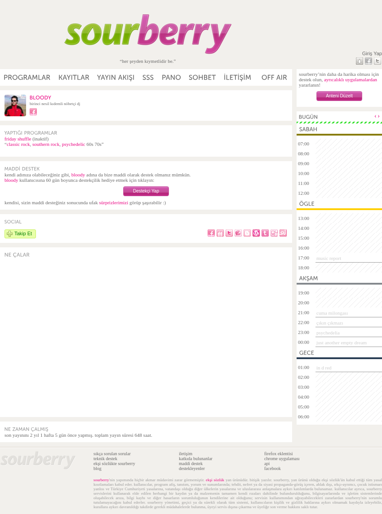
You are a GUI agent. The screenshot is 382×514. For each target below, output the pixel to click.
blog (97, 468)
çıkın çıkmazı (329, 322)
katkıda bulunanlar (196, 458)
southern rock (45, 144)
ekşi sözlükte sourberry (114, 463)
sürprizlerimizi (113, 202)
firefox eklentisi (278, 453)
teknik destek (105, 458)
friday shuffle (17, 138)
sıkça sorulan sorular (112, 453)
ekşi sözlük (215, 480)
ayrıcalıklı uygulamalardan (350, 79)
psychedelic (73, 144)
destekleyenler (192, 468)
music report (328, 258)
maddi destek (191, 463)
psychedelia (328, 332)
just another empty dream (341, 342)
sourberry (101, 480)
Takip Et (23, 233)
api (267, 463)
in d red (324, 367)
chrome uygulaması (282, 458)
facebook (272, 468)
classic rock (18, 144)
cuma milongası (332, 313)
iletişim (185, 453)
